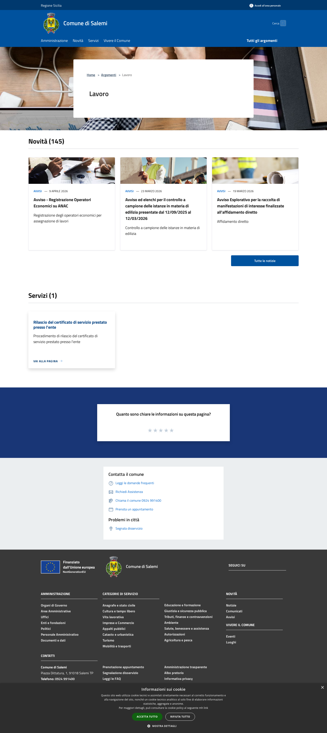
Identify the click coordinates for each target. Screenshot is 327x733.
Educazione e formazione (182, 605)
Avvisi (38, 191)
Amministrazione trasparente (185, 666)
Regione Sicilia (51, 5)
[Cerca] (281, 23)
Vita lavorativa (113, 616)
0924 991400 (65, 678)
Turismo (108, 640)
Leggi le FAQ (112, 678)
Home (91, 74)
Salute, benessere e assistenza (186, 628)
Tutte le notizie (264, 260)
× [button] (322, 687)
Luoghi (231, 642)
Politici (46, 628)
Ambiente (171, 622)
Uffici (45, 616)
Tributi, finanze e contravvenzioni (188, 616)
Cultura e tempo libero (119, 611)
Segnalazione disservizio (120, 672)
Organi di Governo (54, 605)
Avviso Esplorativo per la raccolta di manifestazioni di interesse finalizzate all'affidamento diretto (250, 205)
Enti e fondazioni (53, 622)
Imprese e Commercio (118, 622)
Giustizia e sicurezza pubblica (185, 610)
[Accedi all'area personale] (265, 5)
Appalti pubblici (114, 628)
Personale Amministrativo (60, 634)
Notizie (231, 605)
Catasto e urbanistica (118, 634)
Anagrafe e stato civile (119, 605)
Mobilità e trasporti (117, 646)
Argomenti (108, 74)
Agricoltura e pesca (178, 640)
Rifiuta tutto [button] (180, 716)
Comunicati (234, 611)
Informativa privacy (178, 678)
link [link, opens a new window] (206, 708)
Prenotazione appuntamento (123, 666)
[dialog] (163, 708)
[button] (163, 726)
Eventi (230, 636)
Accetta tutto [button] (147, 716)
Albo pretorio (174, 672)
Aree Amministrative (56, 611)
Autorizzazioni (174, 634)
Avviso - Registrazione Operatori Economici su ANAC (62, 202)
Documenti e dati (53, 640)
